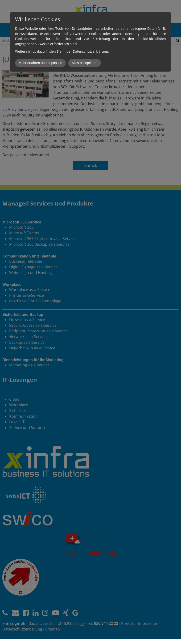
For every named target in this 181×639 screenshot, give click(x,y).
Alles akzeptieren (85, 63)
